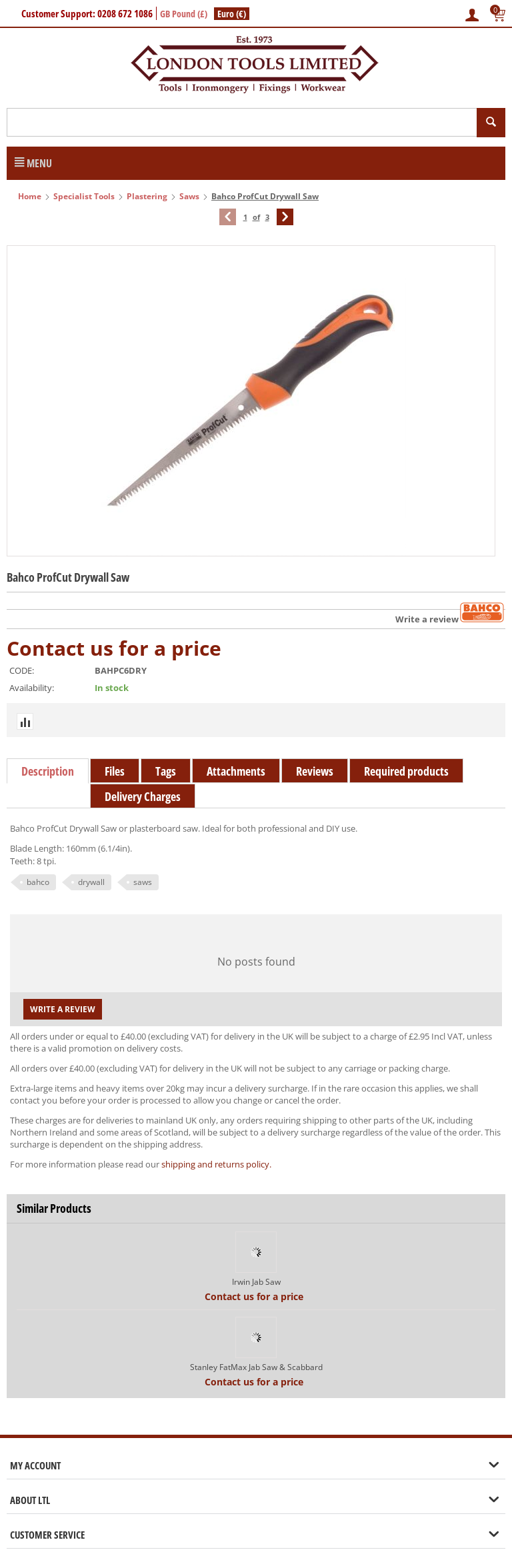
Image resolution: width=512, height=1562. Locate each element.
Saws (189, 196)
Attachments (236, 771)
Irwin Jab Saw (256, 1281)
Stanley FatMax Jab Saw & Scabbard (256, 1367)
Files (115, 771)
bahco (38, 882)
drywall (91, 882)
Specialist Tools (84, 196)
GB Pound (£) (183, 13)
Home (29, 196)
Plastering (147, 196)
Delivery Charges (143, 796)
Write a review (427, 619)
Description (47, 771)
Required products (406, 771)
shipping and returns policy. (216, 1164)
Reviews (314, 771)
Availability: (31, 688)
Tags (165, 771)
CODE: (21, 670)
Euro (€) (231, 13)
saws (142, 882)
